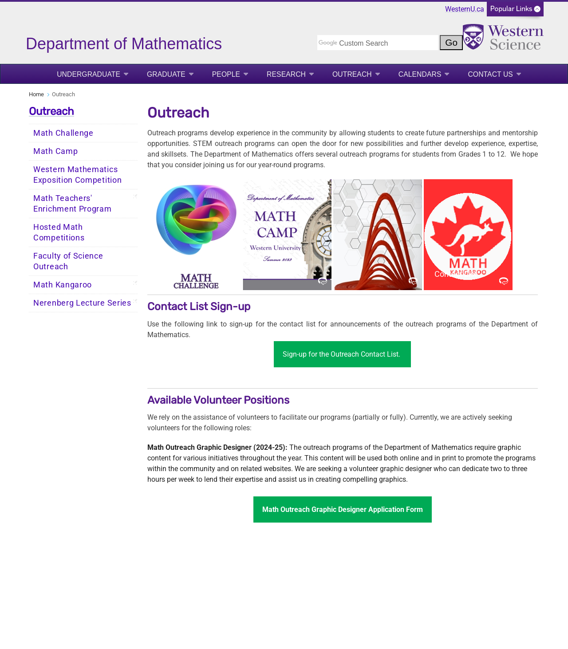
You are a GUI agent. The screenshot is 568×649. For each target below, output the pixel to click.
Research (286, 74)
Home (36, 94)
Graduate (166, 74)
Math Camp (55, 151)
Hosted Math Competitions (58, 232)
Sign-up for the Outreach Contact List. (342, 354)
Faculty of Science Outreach (68, 261)
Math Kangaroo (62, 284)
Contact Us (490, 74)
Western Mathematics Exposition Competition (77, 175)
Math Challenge (63, 133)
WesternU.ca (464, 9)
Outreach (352, 74)
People (226, 74)
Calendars (420, 74)
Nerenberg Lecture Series (82, 303)
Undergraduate (88, 74)
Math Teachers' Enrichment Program (72, 203)
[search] (377, 42)
